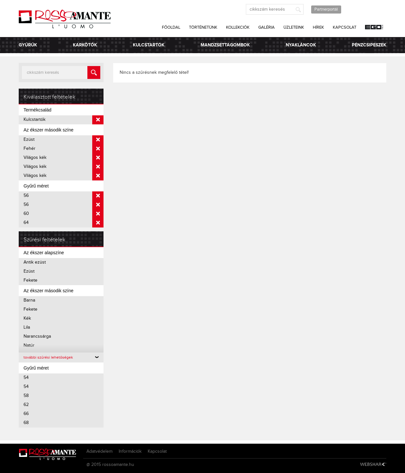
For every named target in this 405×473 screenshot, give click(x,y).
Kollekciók (238, 27)
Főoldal (171, 27)
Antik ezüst (35, 262)
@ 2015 (93, 464)
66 (26, 413)
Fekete (30, 280)
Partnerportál (326, 9)
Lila (27, 327)
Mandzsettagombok (225, 45)
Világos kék (64, 157)
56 (64, 195)
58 (26, 395)
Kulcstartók (148, 45)
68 (26, 422)
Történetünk (203, 27)
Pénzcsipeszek (369, 45)
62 (26, 404)
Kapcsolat (344, 27)
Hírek (318, 27)
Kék (27, 318)
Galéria (266, 27)
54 (26, 377)
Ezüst (64, 139)
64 (64, 222)
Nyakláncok (301, 45)
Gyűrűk (28, 45)
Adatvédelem (99, 451)
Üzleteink (293, 27)
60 (64, 213)
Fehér (64, 148)
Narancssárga (37, 336)
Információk (130, 451)
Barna (29, 300)
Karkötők (85, 45)
